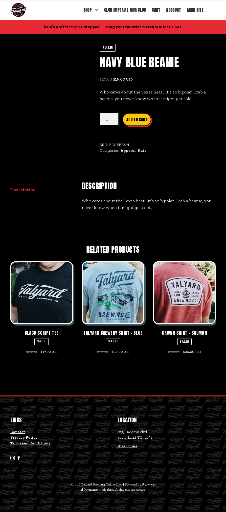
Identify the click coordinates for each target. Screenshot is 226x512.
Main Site (195, 10)
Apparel (128, 150)
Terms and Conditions (30, 443)
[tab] (41, 190)
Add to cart (136, 119)
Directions (127, 446)
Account (173, 10)
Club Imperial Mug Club (125, 10)
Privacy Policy (24, 437)
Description (23, 189)
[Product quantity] (109, 119)
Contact (17, 432)
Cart (156, 10)
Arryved (149, 484)
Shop (87, 10)
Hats (141, 150)
